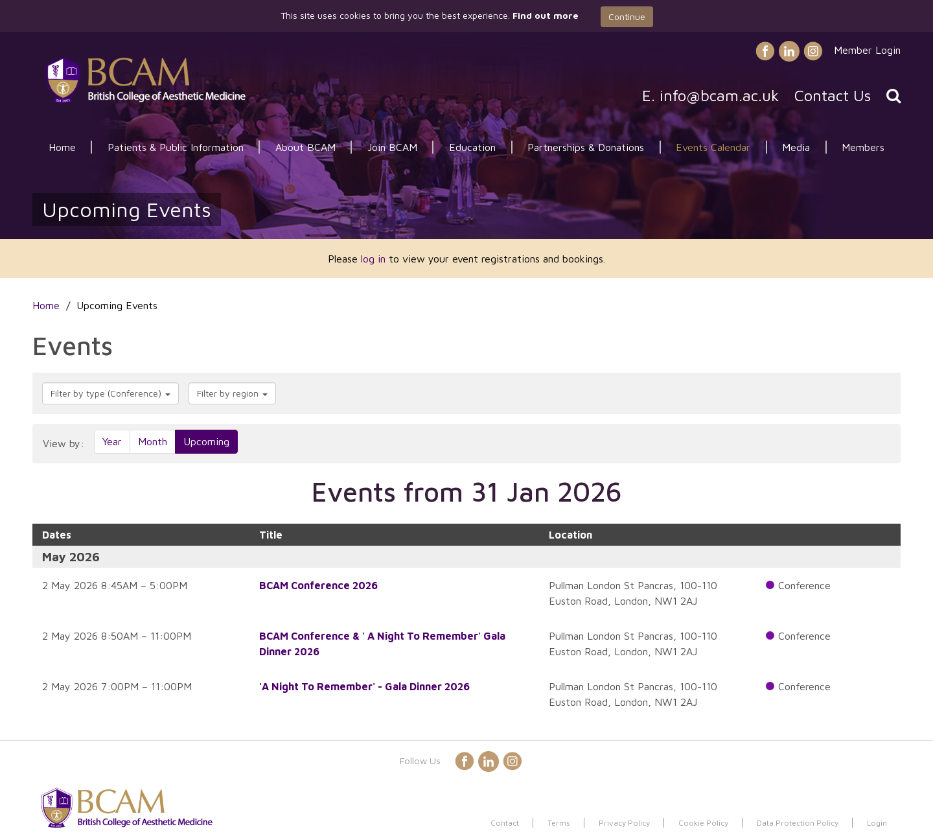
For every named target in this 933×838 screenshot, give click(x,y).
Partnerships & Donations (585, 147)
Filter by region (232, 393)
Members (863, 147)
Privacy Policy (624, 823)
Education (472, 147)
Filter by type (110, 393)
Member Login (867, 50)
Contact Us (832, 95)
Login (877, 823)
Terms (558, 823)
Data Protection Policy (797, 823)
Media (796, 147)
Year (112, 441)
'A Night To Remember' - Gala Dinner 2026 (364, 686)
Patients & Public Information (176, 147)
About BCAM (305, 147)
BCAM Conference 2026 (318, 585)
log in (373, 258)
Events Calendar (713, 147)
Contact (504, 823)
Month (152, 441)
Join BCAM (392, 147)
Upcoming (206, 441)
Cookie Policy (703, 823)
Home (62, 147)
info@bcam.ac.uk (719, 95)
